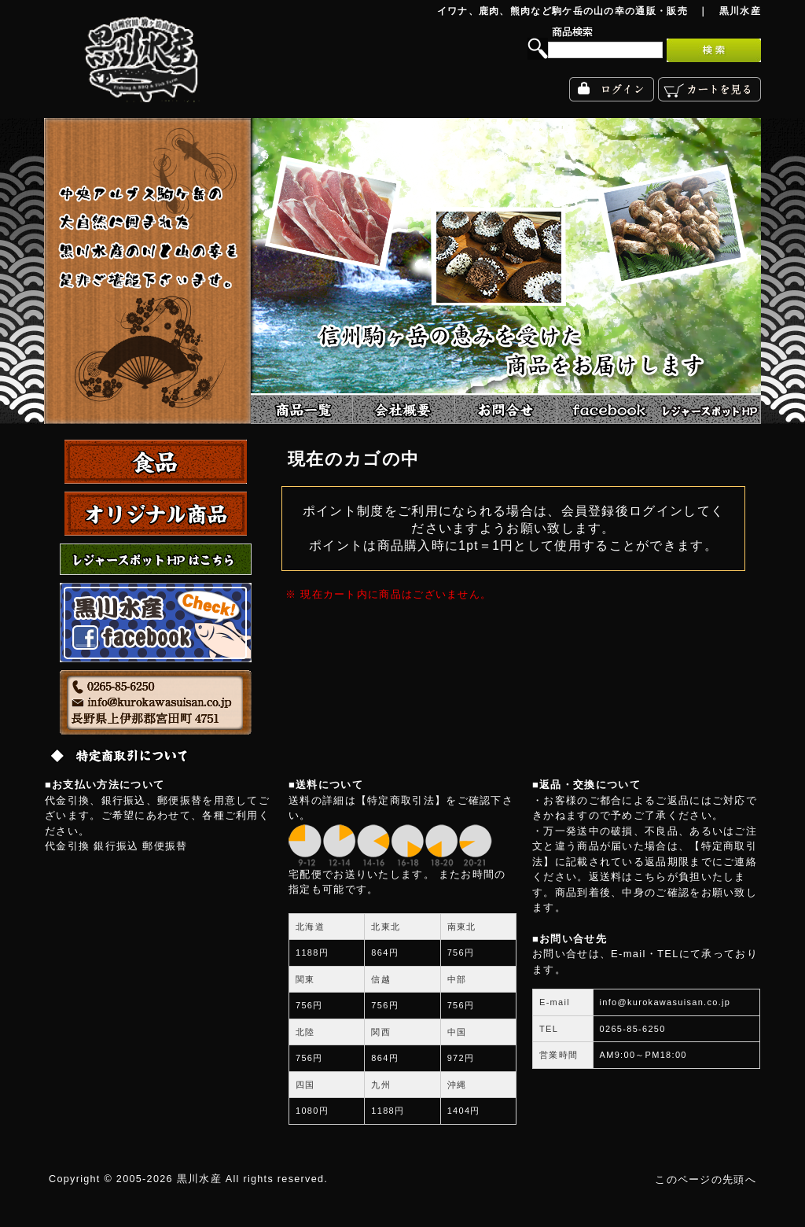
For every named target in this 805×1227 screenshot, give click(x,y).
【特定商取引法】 (401, 800)
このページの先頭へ (705, 1179)
